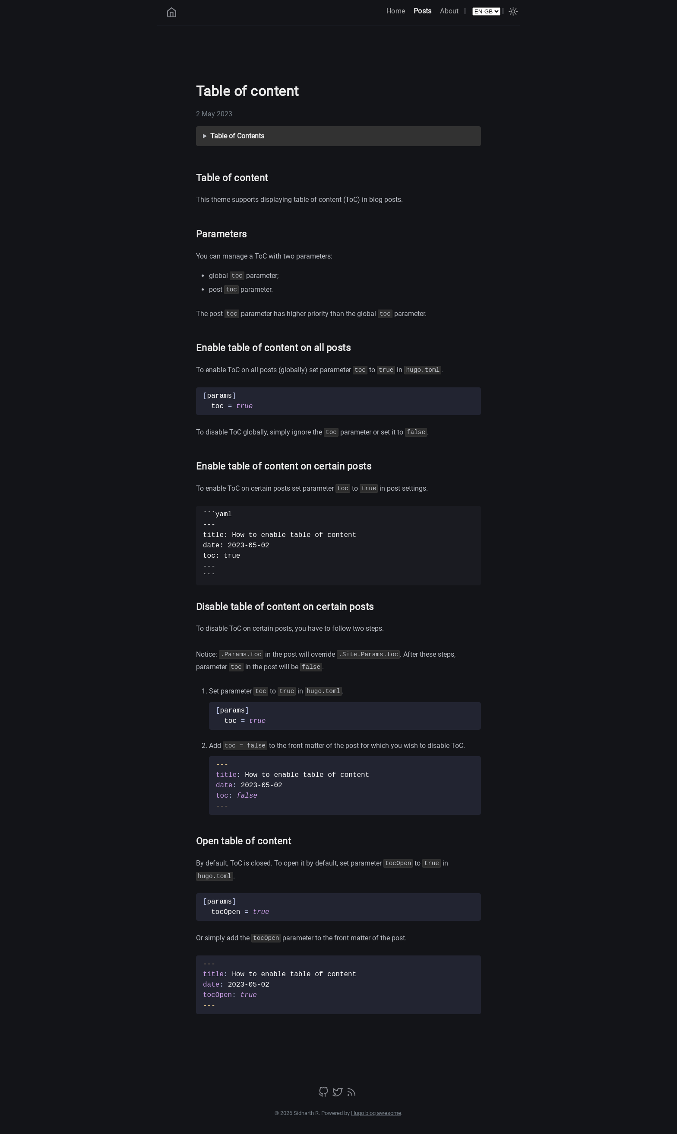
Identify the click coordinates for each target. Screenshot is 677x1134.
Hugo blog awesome (376, 1113)
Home (395, 11)
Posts (422, 11)
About (449, 11)
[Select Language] (486, 11)
